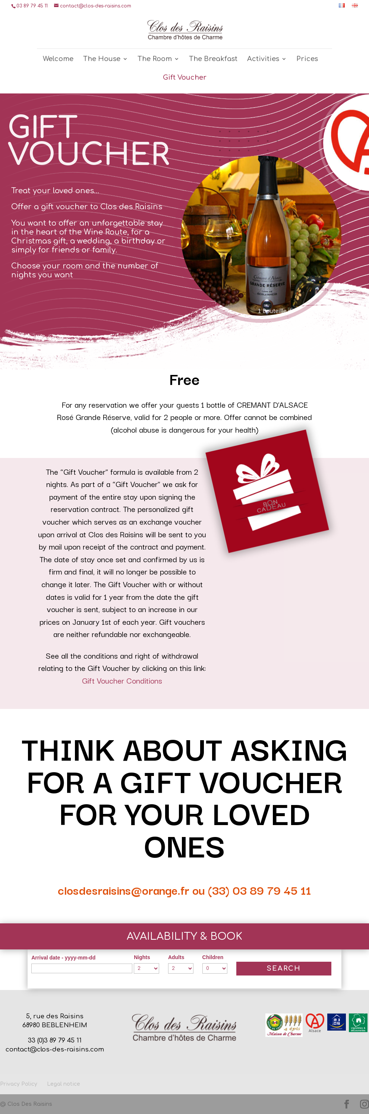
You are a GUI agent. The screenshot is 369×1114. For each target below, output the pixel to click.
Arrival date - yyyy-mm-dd (63, 958)
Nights (142, 957)
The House (101, 59)
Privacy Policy (18, 1084)
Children (213, 957)
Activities (263, 59)
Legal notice (63, 1084)
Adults (176, 957)
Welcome (58, 59)
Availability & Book (184, 936)
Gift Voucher (184, 78)
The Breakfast (213, 59)
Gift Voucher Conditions (122, 680)
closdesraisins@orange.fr (123, 890)
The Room (155, 59)
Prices (307, 59)
